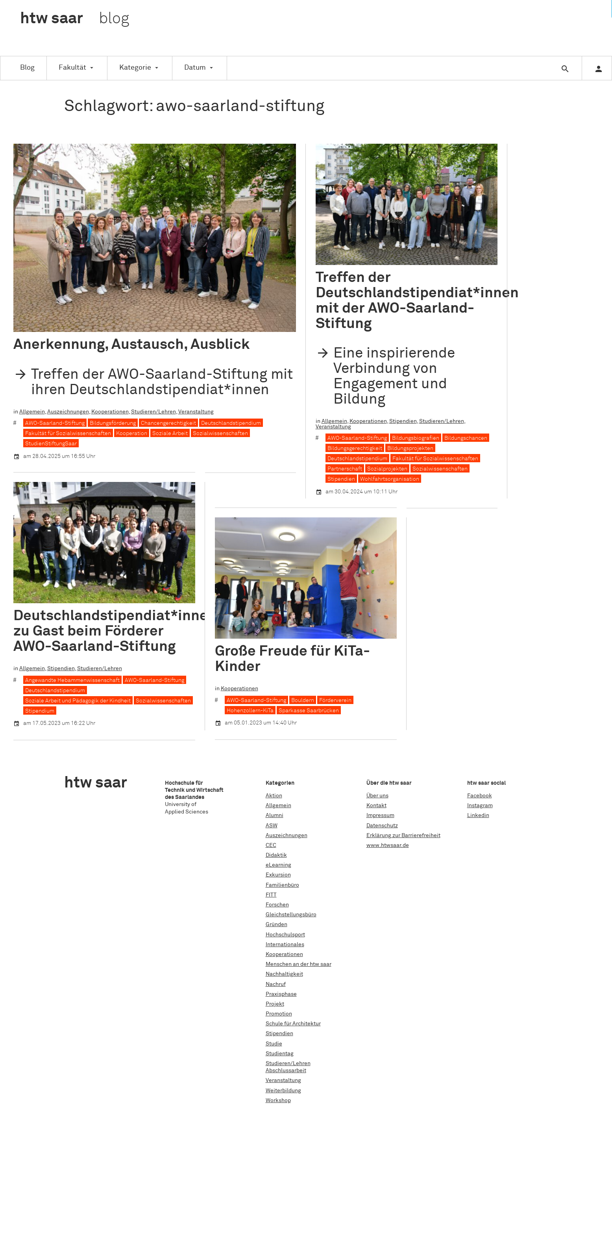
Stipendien (403, 421)
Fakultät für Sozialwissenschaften (68, 433)
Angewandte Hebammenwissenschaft (72, 680)
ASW (271, 825)
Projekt (275, 1004)
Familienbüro (282, 885)
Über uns (377, 796)
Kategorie (135, 67)
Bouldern (302, 700)
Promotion (279, 1014)
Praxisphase (281, 994)
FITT (271, 895)
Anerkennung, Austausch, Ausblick (131, 344)
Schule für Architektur (293, 1024)
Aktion (274, 796)
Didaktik (276, 855)
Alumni (274, 815)
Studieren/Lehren (153, 411)
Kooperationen (110, 411)
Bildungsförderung (113, 423)
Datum (195, 67)
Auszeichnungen (68, 411)
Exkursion (278, 875)
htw (74, 19)
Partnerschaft (344, 469)
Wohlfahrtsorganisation (389, 479)
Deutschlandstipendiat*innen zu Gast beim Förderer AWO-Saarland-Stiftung (114, 631)
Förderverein (335, 700)
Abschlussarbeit (286, 1070)
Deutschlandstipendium (231, 423)
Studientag (280, 1053)
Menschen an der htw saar (298, 964)
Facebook (479, 796)
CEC (271, 845)
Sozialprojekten (387, 469)
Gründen (276, 924)
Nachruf (276, 984)
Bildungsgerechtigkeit (354, 448)
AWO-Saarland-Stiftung (55, 423)
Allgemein (32, 411)
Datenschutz (382, 825)
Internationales (285, 944)
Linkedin (478, 815)
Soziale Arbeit (170, 433)
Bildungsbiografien (415, 438)
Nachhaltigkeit (284, 974)
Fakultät (72, 67)
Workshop (278, 1100)
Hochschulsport (285, 935)
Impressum (380, 815)
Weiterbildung (283, 1090)
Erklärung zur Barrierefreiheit (403, 835)
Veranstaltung (196, 411)
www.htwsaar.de (387, 845)
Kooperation (131, 433)
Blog (27, 67)
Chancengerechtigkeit (168, 423)
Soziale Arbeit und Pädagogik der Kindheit (78, 700)
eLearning (278, 865)
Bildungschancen (465, 438)
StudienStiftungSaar (51, 444)
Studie (274, 1044)
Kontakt (376, 805)
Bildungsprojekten (410, 448)
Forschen (277, 905)
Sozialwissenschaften (220, 433)
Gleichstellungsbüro (291, 914)
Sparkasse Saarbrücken (309, 710)
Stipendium (39, 710)
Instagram (480, 805)
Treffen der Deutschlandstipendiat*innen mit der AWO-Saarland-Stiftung (417, 301)
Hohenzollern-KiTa (250, 710)
